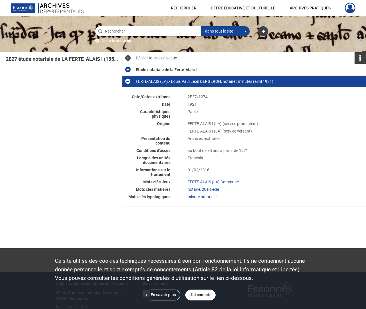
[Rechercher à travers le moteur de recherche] (151, 31)
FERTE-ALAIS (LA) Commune (213, 182)
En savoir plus (163, 294)
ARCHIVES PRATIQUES (310, 8)
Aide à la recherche (116, 41)
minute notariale (202, 196)
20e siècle (210, 189)
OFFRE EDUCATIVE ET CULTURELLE (243, 8)
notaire (194, 189)
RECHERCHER (183, 8)
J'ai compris (200, 294)
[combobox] (225, 31)
